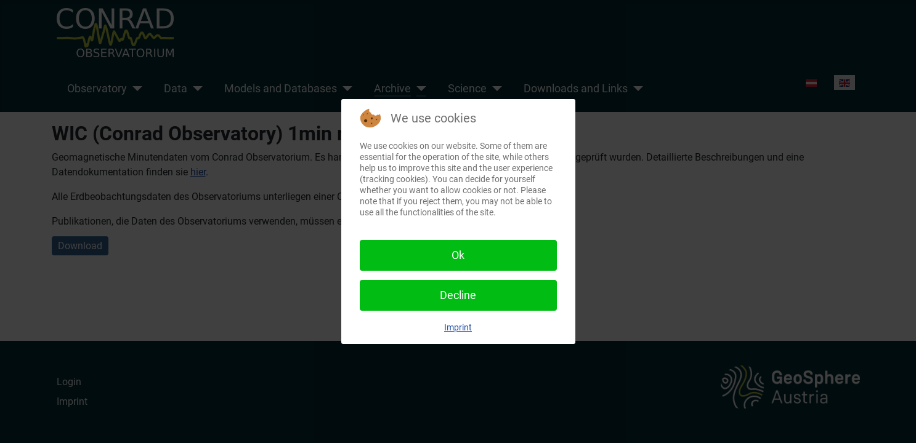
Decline (458, 295)
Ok (458, 255)
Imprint (458, 327)
